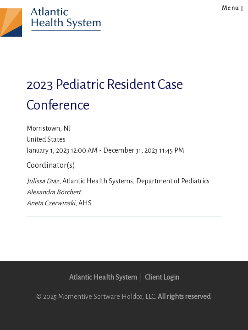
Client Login (162, 277)
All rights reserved (184, 296)
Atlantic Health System (103, 277)
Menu (233, 8)
